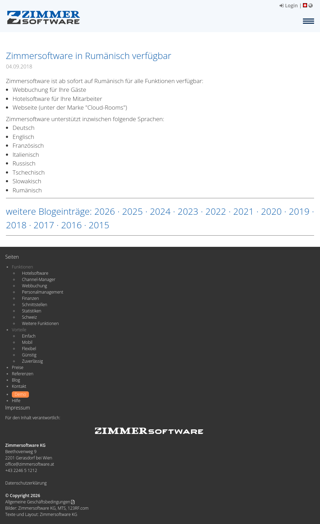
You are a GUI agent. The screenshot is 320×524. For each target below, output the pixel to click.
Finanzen (30, 298)
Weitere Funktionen (40, 323)
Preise (17, 367)
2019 (299, 211)
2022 (215, 211)
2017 (43, 225)
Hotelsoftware (35, 273)
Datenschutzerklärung (26, 483)
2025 (132, 211)
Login (289, 5)
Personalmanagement (42, 292)
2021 (243, 211)
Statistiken (31, 311)
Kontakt (19, 386)
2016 (71, 225)
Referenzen (22, 374)
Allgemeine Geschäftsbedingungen (40, 502)
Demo (20, 394)
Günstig (29, 355)
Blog (16, 380)
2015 (99, 225)
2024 (160, 211)
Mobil (27, 342)
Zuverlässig (32, 361)
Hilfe (16, 401)
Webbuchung (34, 286)
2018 (16, 225)
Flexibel (29, 349)
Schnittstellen (34, 305)
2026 (104, 211)
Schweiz (29, 317)
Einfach (29, 336)
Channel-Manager (38, 279)
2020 (271, 211)
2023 (188, 211)
